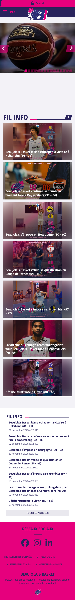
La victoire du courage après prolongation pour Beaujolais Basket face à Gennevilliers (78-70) (38, 488)
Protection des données (18, 556)
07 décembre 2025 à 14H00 (23, 443)
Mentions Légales (20, 564)
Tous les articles (38, 513)
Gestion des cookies (50, 564)
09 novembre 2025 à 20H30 (23, 494)
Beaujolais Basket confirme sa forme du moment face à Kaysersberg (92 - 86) (39, 437)
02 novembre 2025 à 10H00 (23, 505)
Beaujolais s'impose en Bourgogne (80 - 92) (36, 449)
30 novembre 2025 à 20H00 (23, 453)
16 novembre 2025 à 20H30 (23, 481)
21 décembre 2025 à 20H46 (23, 430)
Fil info (15, 117)
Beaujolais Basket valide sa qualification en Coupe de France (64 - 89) (35, 461)
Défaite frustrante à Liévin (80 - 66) (31, 500)
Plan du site (48, 556)
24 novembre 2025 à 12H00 (23, 467)
